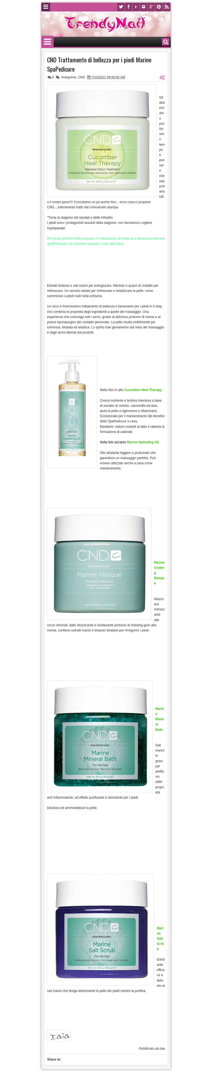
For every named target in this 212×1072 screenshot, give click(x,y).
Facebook (128, 7)
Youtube (136, 7)
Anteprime (68, 77)
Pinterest (158, 7)
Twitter (120, 7)
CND (81, 77)
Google (151, 7)
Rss (166, 7)
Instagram (143, 7)
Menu (45, 7)
